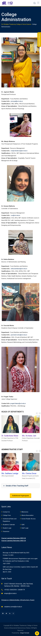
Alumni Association (27, 515)
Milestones (24, 512)
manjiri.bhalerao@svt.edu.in (19, 151)
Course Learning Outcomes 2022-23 (13, 540)
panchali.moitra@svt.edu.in (19, 335)
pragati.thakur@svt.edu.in (18, 403)
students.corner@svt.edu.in (13, 607)
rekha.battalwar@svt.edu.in (19, 269)
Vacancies (6, 531)
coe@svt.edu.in (15, 215)
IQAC (23, 524)
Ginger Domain (24, 633)
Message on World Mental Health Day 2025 (16, 553)
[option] (10, 430)
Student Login (7, 528)
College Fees (7, 515)
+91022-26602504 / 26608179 (14, 590)
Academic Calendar (9, 524)
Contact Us (6, 512)
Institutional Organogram (20, 495)
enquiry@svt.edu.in (10, 593)
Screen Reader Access (28, 519)
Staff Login (24, 528)
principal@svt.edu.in (17, 101)
